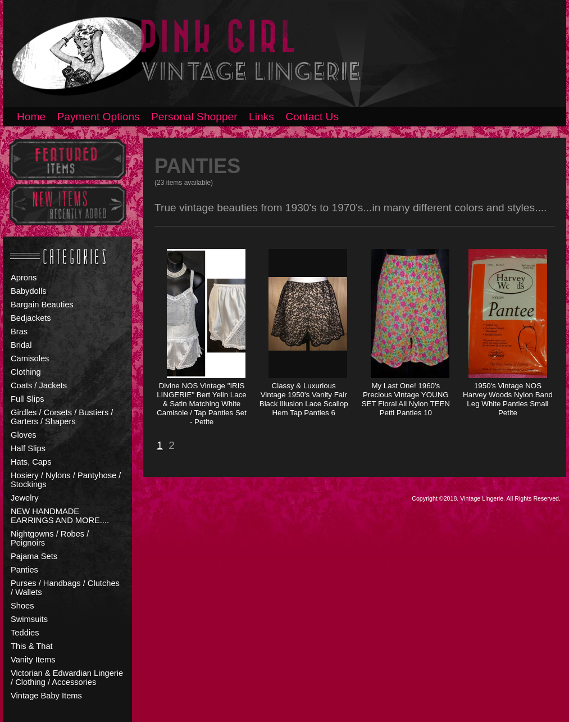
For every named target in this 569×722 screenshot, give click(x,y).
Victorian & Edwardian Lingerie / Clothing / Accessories (67, 678)
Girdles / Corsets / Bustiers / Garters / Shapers (62, 417)
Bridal (21, 344)
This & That (32, 646)
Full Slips (27, 398)
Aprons (24, 277)
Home (31, 116)
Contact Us (312, 116)
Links (261, 116)
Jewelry (25, 497)
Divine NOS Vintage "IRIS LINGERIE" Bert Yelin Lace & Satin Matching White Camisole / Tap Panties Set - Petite (202, 404)
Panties (24, 569)
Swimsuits (29, 619)
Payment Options (98, 116)
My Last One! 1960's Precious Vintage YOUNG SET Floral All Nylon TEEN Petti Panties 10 (406, 399)
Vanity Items (33, 659)
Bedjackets (31, 318)
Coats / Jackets (39, 385)
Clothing (26, 371)
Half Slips (28, 448)
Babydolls (29, 291)
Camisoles (30, 358)
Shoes (22, 605)
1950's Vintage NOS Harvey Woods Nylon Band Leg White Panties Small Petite (508, 399)
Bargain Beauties (42, 304)
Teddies (25, 632)
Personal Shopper (194, 116)
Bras (19, 331)
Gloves (24, 434)
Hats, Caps (31, 461)
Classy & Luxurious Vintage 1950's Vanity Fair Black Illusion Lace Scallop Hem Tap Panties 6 (304, 399)
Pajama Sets (34, 556)
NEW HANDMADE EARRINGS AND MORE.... (60, 516)
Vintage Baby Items (46, 695)
